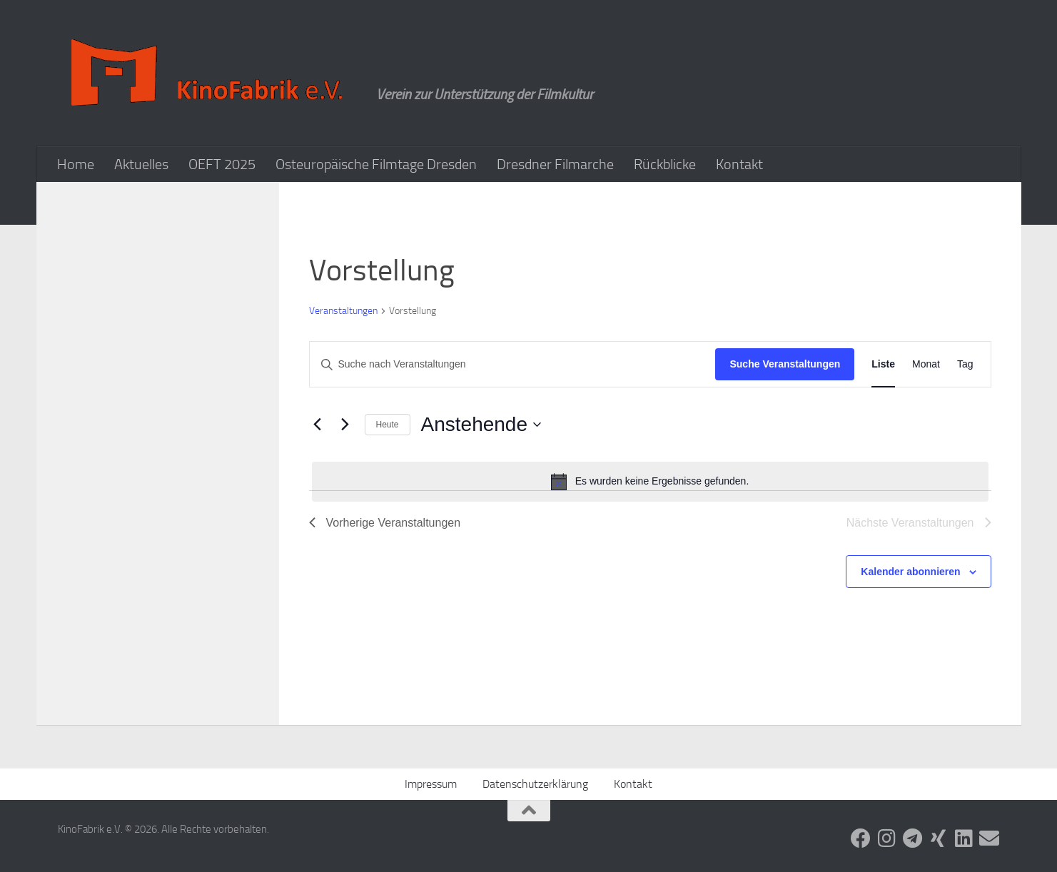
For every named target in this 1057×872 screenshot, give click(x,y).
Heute (387, 425)
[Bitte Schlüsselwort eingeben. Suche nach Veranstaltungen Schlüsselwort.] (513, 364)
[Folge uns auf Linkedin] (963, 838)
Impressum (431, 784)
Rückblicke (665, 164)
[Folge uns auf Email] (989, 838)
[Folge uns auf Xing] (938, 838)
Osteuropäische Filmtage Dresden (376, 164)
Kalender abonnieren (910, 571)
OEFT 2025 (222, 164)
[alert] (650, 482)
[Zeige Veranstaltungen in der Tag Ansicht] (965, 364)
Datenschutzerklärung (535, 784)
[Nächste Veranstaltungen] (345, 424)
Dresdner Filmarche (555, 164)
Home (75, 164)
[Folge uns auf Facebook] (861, 838)
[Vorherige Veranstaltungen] (317, 424)
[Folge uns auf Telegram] (912, 838)
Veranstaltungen (343, 311)
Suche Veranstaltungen (784, 364)
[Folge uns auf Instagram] (886, 838)
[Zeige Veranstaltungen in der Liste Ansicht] (883, 364)
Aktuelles (141, 164)
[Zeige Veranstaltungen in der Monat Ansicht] (926, 364)
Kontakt (739, 164)
